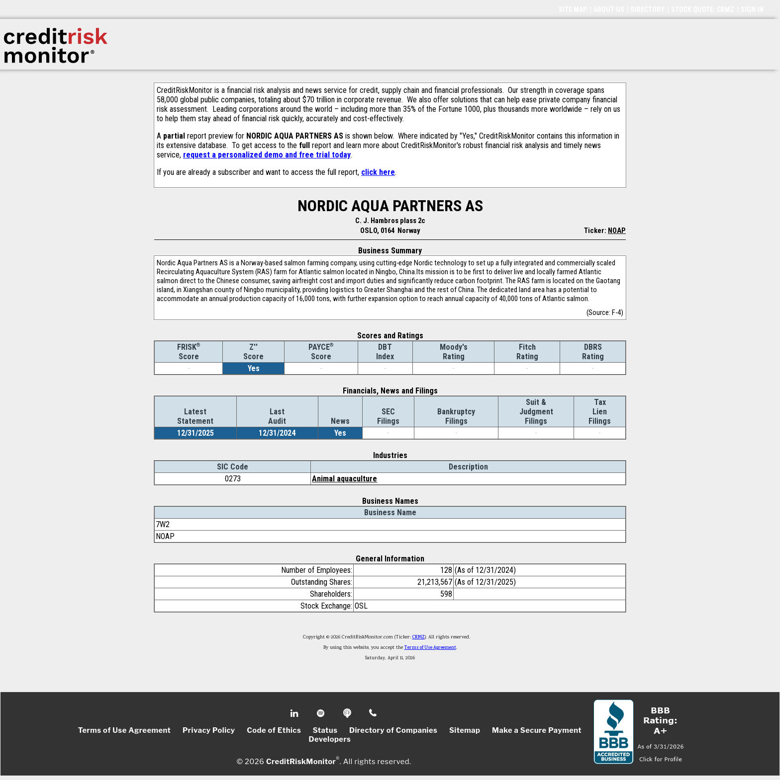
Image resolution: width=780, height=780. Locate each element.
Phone (373, 713)
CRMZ (418, 637)
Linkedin (295, 713)
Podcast (348, 713)
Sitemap (465, 730)
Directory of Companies (393, 730)
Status (325, 730)
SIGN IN (752, 9)
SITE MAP (573, 9)
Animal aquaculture (344, 478)
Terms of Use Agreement (430, 647)
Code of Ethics (274, 730)
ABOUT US (608, 9)
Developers (330, 739)
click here (378, 172)
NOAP (617, 230)
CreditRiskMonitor (301, 761)
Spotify (321, 713)
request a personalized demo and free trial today (267, 154)
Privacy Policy (209, 730)
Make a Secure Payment (537, 730)
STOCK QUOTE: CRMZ (702, 9)
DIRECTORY (648, 9)
